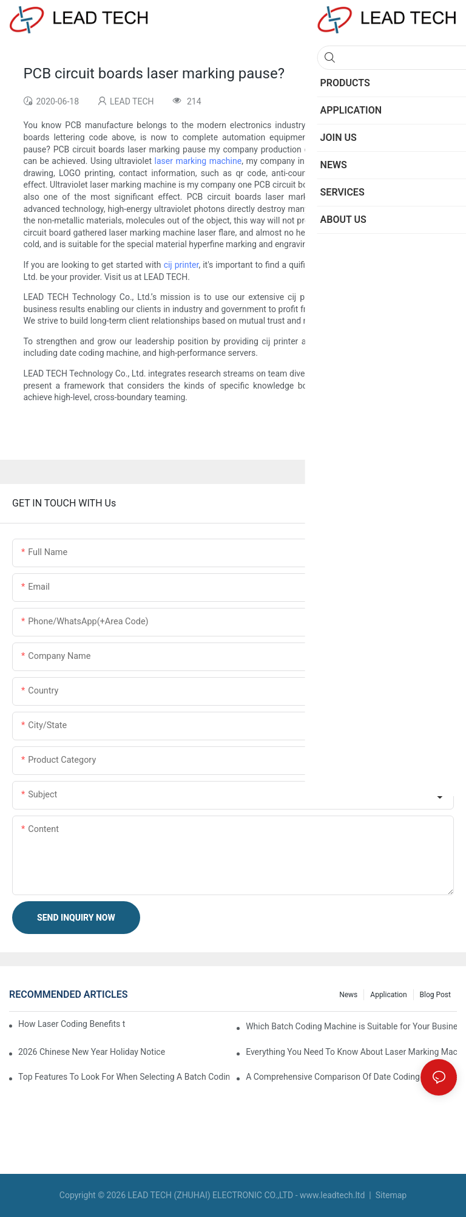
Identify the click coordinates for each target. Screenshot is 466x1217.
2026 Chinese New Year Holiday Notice (91, 1052)
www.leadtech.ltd (332, 1195)
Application (388, 994)
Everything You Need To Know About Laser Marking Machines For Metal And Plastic (351, 1052)
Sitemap (390, 1195)
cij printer (181, 265)
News (348, 994)
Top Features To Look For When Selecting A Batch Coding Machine (123, 1077)
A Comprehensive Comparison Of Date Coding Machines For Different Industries (351, 1077)
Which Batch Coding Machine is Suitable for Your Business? (351, 1026)
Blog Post (435, 994)
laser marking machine (398, 149)
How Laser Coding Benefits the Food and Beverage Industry (72, 1024)
